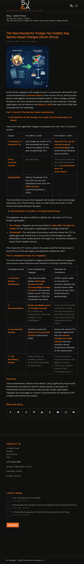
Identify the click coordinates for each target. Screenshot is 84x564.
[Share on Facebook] (10, 412)
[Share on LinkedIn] (42, 412)
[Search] (70, 6)
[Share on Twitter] (18, 412)
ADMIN (34, 41)
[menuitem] (70, 6)
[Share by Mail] (74, 412)
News (25, 41)
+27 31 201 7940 (13, 462)
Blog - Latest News (16, 15)
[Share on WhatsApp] (26, 412)
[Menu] (76, 5)
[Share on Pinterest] (34, 412)
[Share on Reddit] (66, 412)
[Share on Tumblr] (50, 412)
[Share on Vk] (58, 412)
